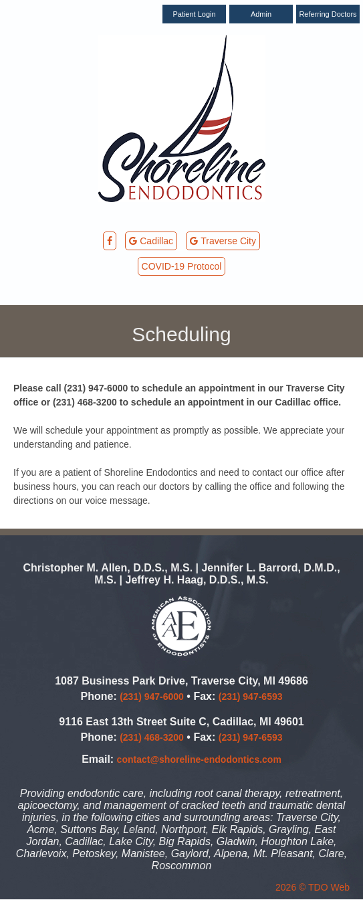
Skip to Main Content (43, 5)
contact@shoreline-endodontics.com (199, 759)
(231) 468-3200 (152, 737)
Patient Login (193, 14)
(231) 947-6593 (251, 696)
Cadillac (151, 241)
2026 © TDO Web (312, 887)
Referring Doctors (327, 14)
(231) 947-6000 (152, 696)
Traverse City (223, 241)
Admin (261, 14)
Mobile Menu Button (32, 293)
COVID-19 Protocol (182, 266)
